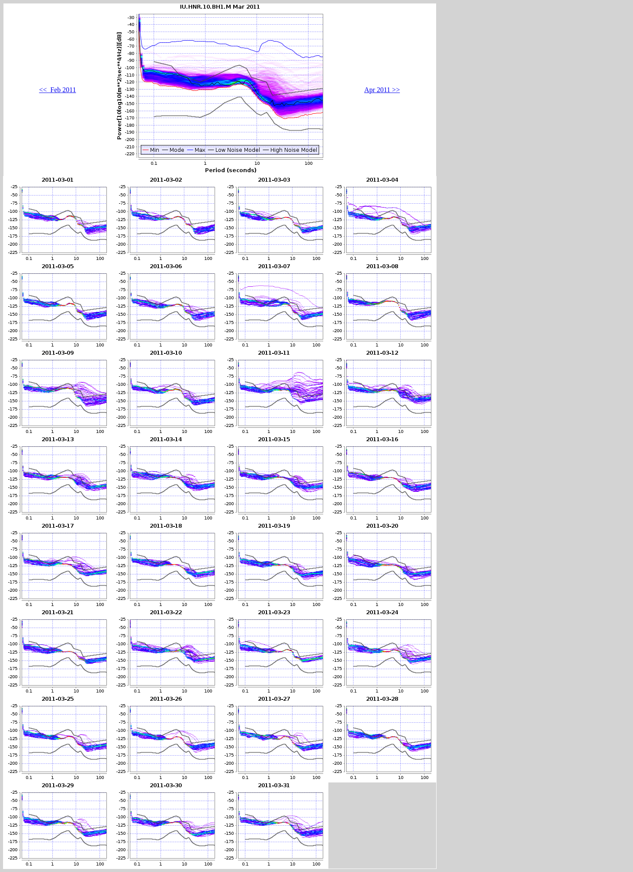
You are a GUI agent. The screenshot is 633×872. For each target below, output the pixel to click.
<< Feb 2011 (57, 89)
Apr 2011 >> (382, 89)
